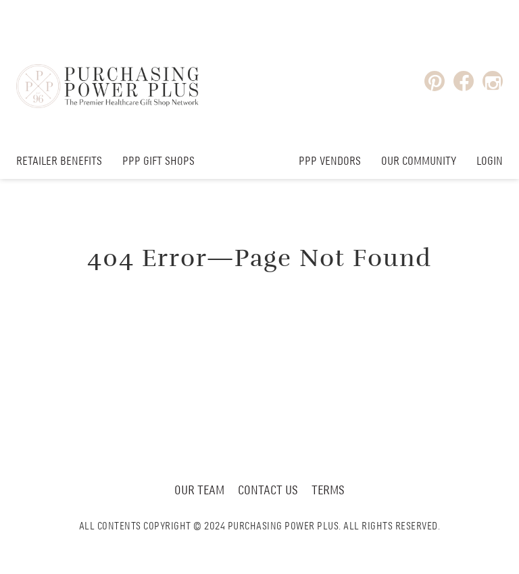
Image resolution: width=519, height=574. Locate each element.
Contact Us (268, 491)
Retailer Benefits (59, 161)
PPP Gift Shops (158, 161)
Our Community (418, 161)
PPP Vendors (330, 161)
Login (489, 161)
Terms (328, 491)
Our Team (199, 491)
